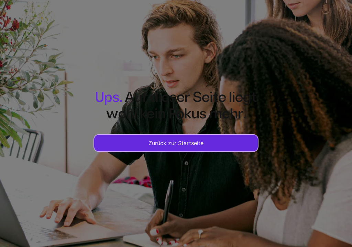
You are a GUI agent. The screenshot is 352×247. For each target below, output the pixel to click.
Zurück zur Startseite (176, 143)
